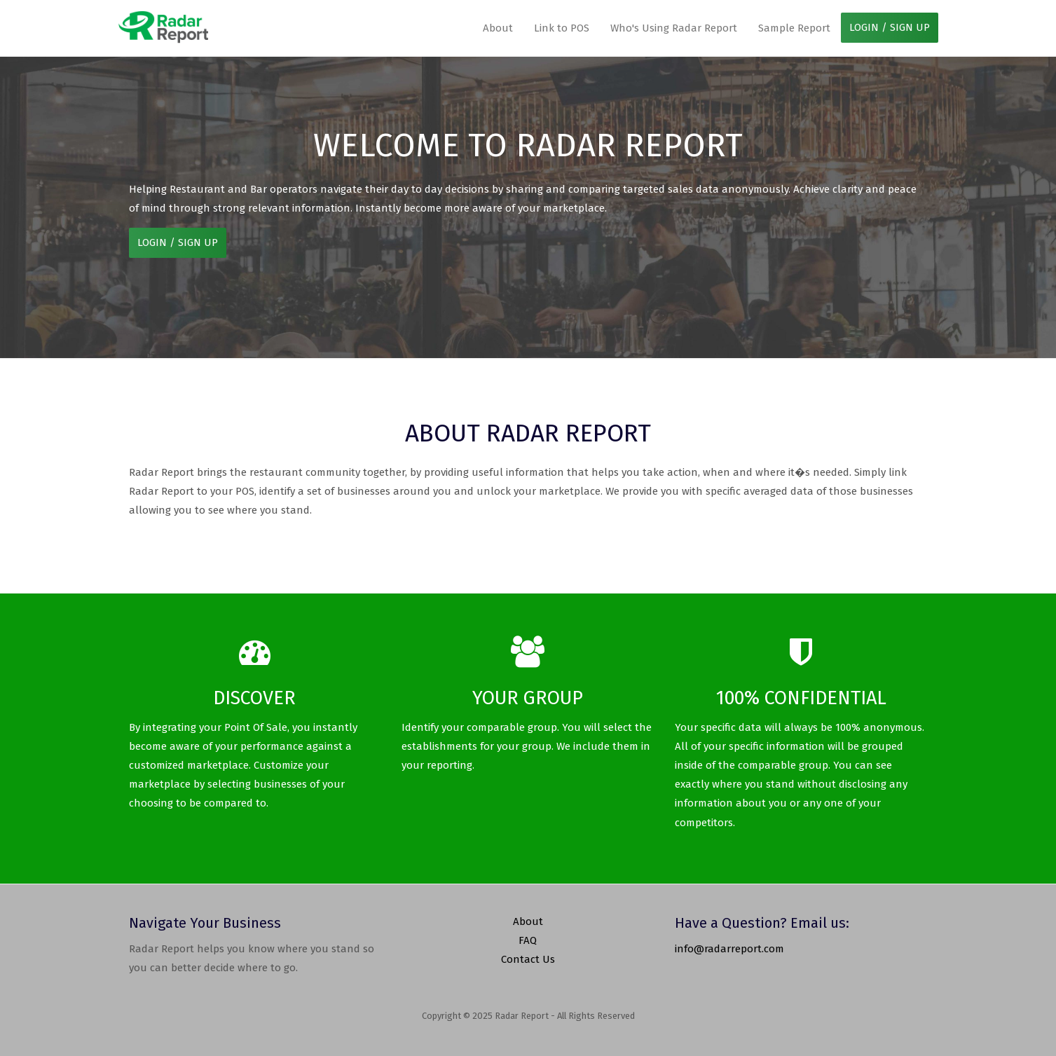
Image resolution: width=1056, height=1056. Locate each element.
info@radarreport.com (729, 948)
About (498, 28)
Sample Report (794, 28)
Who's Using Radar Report (673, 28)
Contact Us (528, 959)
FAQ (528, 940)
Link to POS (561, 28)
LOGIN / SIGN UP (889, 27)
